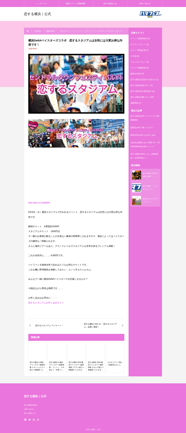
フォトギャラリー (138, 62)
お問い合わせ (145, 3)
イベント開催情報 (138, 38)
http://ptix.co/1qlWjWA (39, 203)
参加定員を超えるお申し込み (143, 135)
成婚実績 (134, 103)
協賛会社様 (135, 74)
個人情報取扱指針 (30, 405)
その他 (133, 56)
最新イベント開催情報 (75, 3)
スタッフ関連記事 (138, 50)
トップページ (41, 3)
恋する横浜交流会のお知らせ (143, 79)
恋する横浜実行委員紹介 (141, 91)
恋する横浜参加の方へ (140, 85)
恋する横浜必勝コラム (140, 97)
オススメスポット (138, 44)
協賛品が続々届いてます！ (142, 127)
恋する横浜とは (110, 3)
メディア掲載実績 (138, 68)
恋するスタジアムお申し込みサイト (46, 302)
